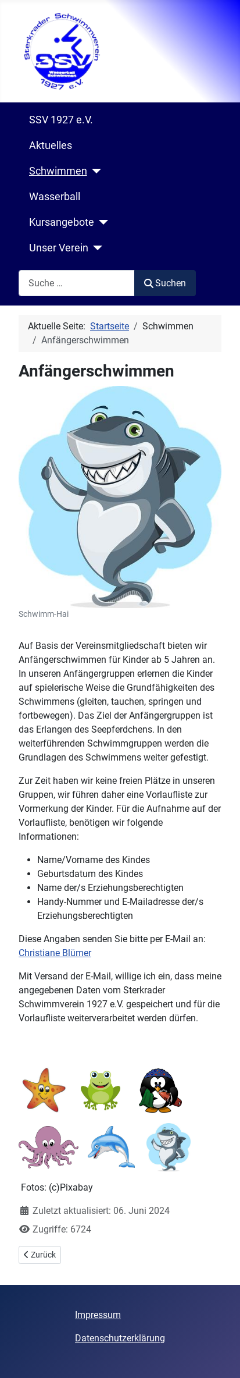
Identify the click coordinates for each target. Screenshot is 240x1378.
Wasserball (54, 197)
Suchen (165, 283)
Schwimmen (58, 171)
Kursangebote (61, 222)
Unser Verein (58, 248)
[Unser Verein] (95, 248)
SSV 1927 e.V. (61, 120)
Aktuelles (50, 145)
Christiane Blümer (55, 952)
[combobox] (77, 283)
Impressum (98, 1314)
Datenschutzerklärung (120, 1338)
